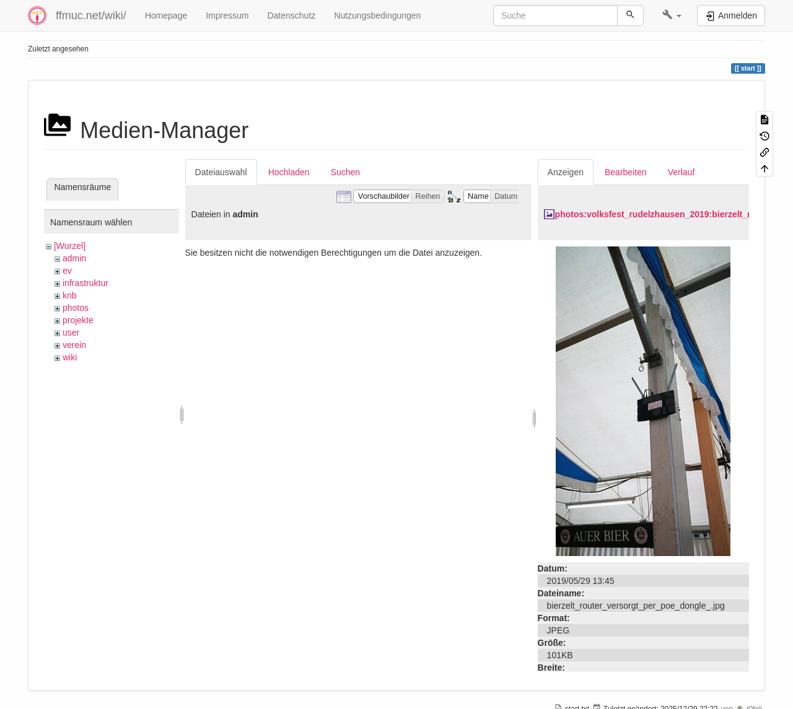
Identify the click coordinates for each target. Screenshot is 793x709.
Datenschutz (291, 15)
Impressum (227, 15)
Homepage (166, 15)
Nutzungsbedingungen (377, 15)
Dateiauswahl (221, 172)
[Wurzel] (69, 246)
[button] (672, 15)
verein (74, 345)
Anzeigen (566, 172)
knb (70, 295)
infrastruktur (85, 283)
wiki (70, 357)
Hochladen (289, 172)
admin (74, 258)
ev (67, 271)
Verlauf (681, 172)
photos (76, 308)
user (71, 332)
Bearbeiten (626, 172)
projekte (78, 320)
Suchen (345, 172)
